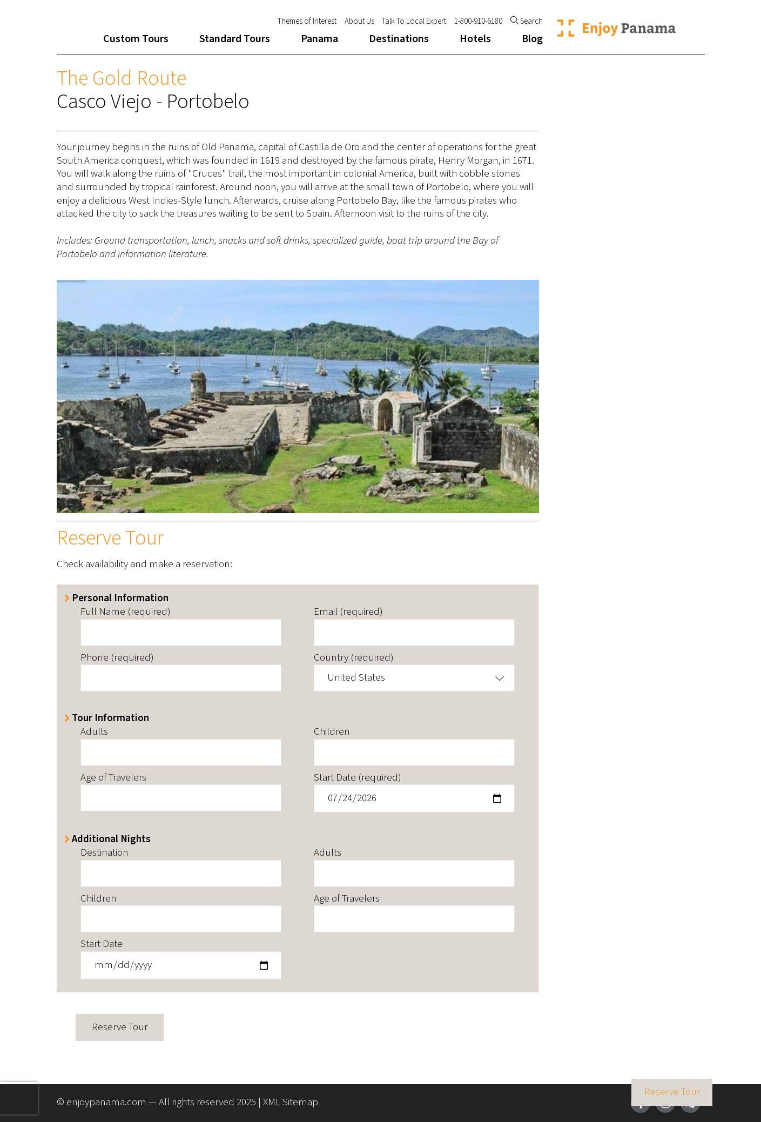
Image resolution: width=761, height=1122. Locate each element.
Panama (319, 38)
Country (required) (354, 658)
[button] (414, 677)
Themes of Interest (307, 21)
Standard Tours (234, 38)
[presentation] (19, 1098)
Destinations (399, 38)
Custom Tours (136, 38)
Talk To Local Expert (414, 21)
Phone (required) (117, 658)
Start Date (101, 944)
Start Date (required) (357, 778)
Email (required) (348, 612)
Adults (94, 732)
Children (332, 732)
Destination (104, 853)
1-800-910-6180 (478, 21)
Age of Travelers (113, 778)
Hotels (475, 38)
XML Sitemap (290, 1102)
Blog (532, 38)
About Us (359, 21)
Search (526, 21)
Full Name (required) (125, 612)
